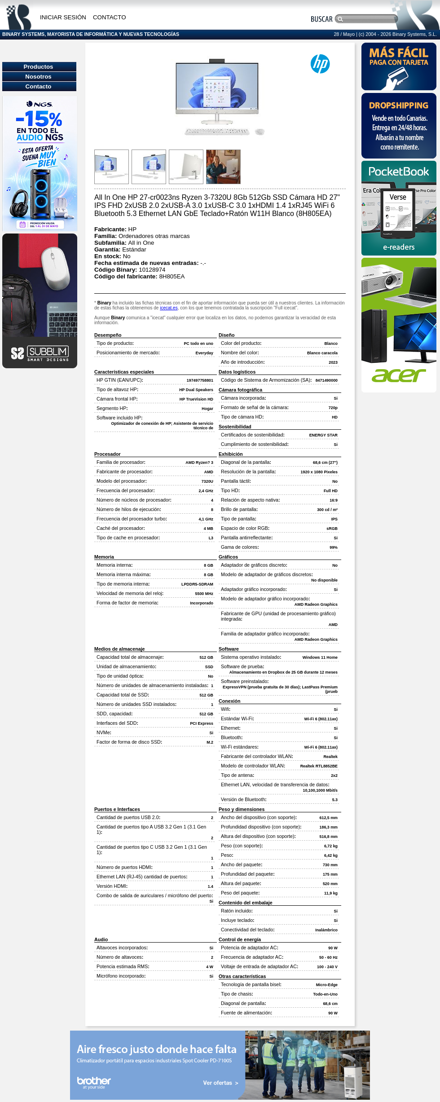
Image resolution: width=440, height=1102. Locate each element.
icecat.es (168, 307)
